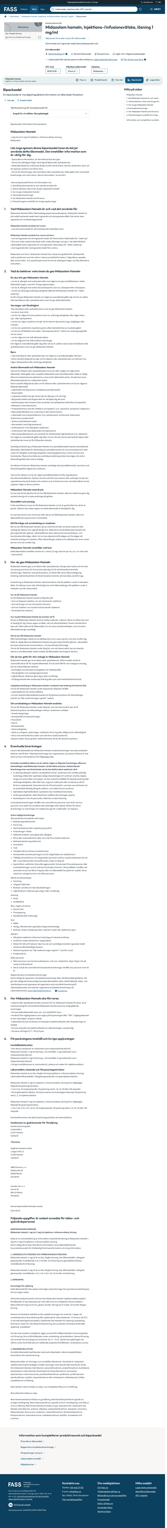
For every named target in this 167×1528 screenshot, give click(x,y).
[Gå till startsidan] (10, 9)
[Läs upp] (9, 100)
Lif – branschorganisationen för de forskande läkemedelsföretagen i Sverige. (28, 1497)
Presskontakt (103, 1499)
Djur (43, 9)
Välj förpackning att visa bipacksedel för (29, 107)
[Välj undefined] (67, 38)
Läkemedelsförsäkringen (105, 59)
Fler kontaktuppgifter (72, 1499)
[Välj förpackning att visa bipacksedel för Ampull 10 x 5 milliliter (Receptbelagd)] (50, 113)
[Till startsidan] (5, 16)
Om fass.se (102, 1487)
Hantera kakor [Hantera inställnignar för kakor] (104, 1511)
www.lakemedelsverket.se (39, 990)
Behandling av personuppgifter (112, 1495)
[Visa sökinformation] (140, 9)
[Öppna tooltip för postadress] (61, 990)
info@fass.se (75, 1491)
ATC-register (141, 1495)
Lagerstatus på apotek (146, 1487)
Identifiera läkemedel (145, 1491)
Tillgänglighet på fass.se (108, 1491)
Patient (24, 9)
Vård (34, 9)
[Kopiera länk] (24, 100)
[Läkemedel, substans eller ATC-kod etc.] (96, 9)
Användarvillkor (105, 1507)
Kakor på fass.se (105, 1503)
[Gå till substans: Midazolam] (99, 71)
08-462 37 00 (76, 1487)
